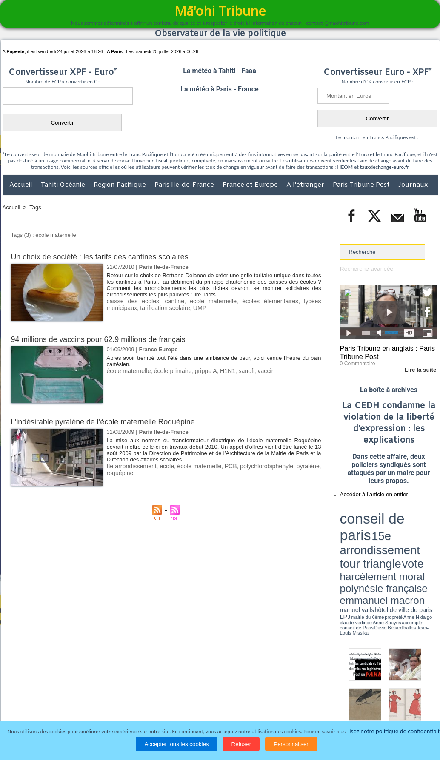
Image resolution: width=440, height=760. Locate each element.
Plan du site (211, 687)
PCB (233, 466)
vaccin (254, 370)
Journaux (413, 185)
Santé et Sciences (238, 704)
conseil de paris (366, 511)
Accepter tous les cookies (176, 744)
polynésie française (409, 525)
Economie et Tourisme (80, 704)
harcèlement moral (362, 525)
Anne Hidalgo (382, 537)
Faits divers (177, 704)
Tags (35, 207)
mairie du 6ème (354, 537)
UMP (161, 307)
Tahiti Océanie (64, 185)
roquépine (119, 472)
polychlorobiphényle (268, 466)
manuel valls (395, 533)
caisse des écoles (129, 301)
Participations (372, 704)
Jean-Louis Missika (392, 540)
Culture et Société (135, 704)
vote (423, 518)
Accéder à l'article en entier (368, 491)
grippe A (198, 370)
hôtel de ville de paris (420, 533)
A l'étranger (306, 185)
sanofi (236, 370)
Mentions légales (414, 704)
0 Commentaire (356, 361)
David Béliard (366, 540)
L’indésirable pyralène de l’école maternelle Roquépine (109, 421)
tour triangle (399, 518)
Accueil (21, 185)
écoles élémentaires (246, 301)
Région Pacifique (121, 185)
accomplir (429, 537)
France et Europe (251, 185)
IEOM (346, 167)
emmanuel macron (362, 532)
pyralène (309, 466)
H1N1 (218, 370)
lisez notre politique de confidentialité (396, 731)
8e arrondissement (131, 466)
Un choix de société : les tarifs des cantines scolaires (105, 256)
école (166, 466)
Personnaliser (291, 744)
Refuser (241, 744)
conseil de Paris (349, 540)
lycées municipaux (297, 301)
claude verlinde (399, 537)
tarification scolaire (130, 307)
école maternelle (196, 301)
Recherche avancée (364, 268)
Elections (276, 704)
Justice (203, 704)
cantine (164, 301)
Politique (37, 704)
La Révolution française (321, 704)
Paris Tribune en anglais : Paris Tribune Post (384, 351)
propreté (369, 537)
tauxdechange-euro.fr (384, 167)
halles (377, 540)
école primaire (167, 370)
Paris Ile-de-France (185, 185)
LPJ (343, 537)
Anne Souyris (416, 537)
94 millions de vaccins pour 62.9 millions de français (104, 339)
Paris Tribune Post (362, 185)
